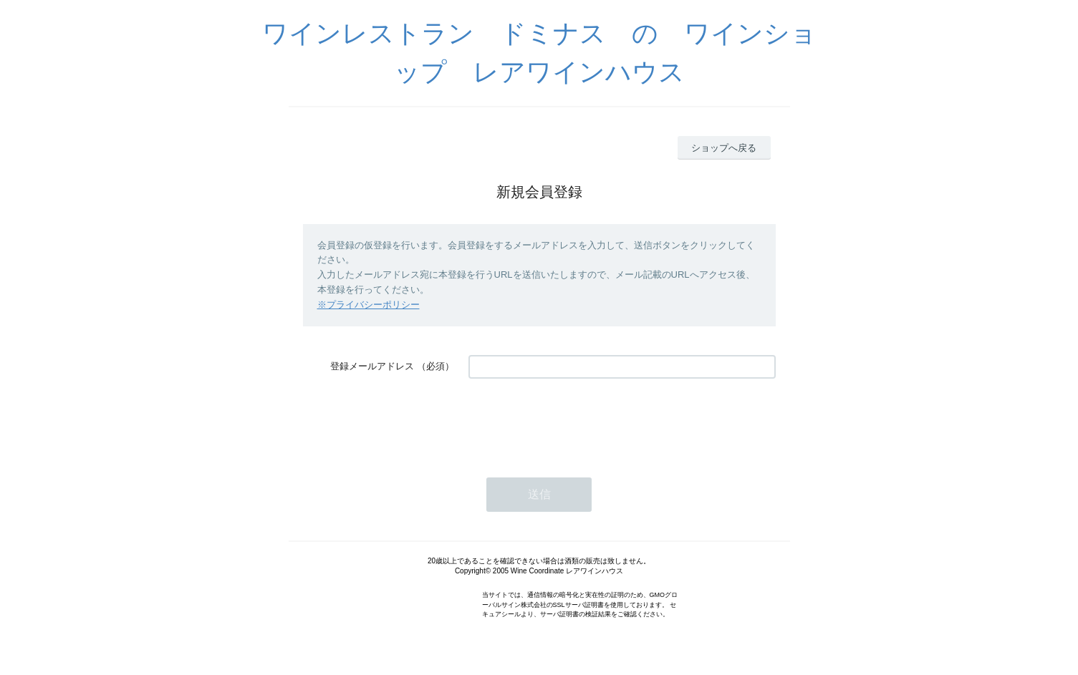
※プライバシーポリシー (368, 304)
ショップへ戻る (723, 147)
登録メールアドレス (372, 366)
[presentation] (577, 421)
